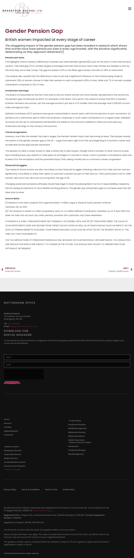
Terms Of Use (51, 491)
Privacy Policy (10, 491)
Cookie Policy (69, 491)
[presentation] (24, 384)
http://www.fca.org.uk (42, 516)
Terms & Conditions (30, 491)
